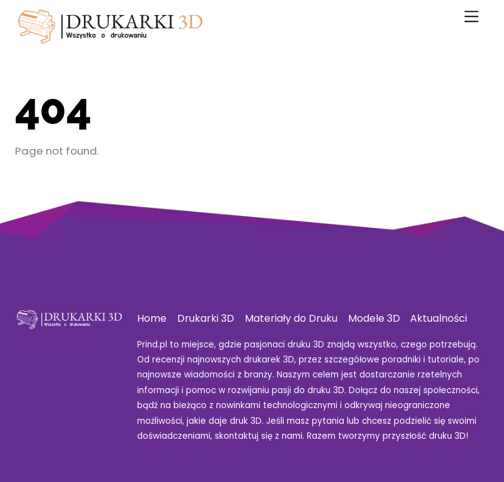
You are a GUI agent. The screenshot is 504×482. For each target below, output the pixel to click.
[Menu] (471, 16)
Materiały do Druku (291, 318)
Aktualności (438, 318)
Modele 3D (374, 318)
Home (152, 318)
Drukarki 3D (205, 318)
